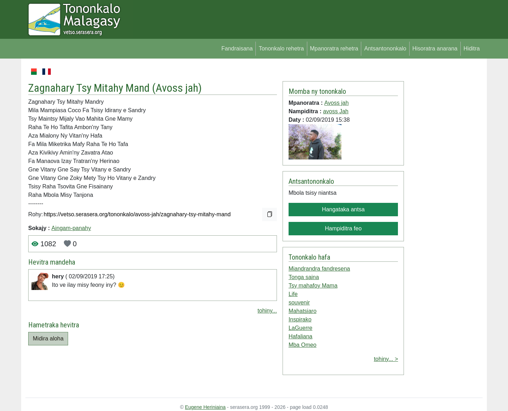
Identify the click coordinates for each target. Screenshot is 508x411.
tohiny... (267, 311)
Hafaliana (301, 336)
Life (293, 294)
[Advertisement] (443, 173)
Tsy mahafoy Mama (313, 286)
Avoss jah (177, 88)
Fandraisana (237, 49)
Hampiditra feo (343, 228)
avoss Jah (336, 111)
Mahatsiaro (302, 311)
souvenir (299, 303)
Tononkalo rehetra (281, 49)
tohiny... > (386, 359)
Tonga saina (304, 277)
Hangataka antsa (343, 209)
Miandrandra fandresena (319, 269)
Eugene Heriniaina (205, 407)
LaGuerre (301, 328)
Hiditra (472, 49)
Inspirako (300, 319)
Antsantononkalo (385, 49)
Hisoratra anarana (435, 49)
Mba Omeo (302, 345)
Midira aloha (48, 339)
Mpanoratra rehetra (334, 49)
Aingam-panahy (71, 228)
